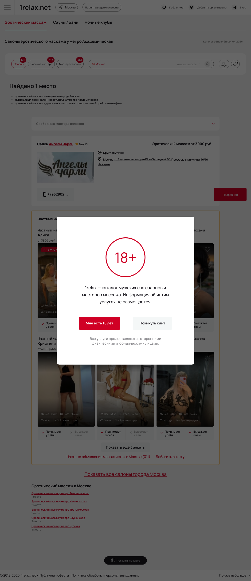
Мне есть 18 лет (99, 323)
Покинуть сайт (152, 323)
